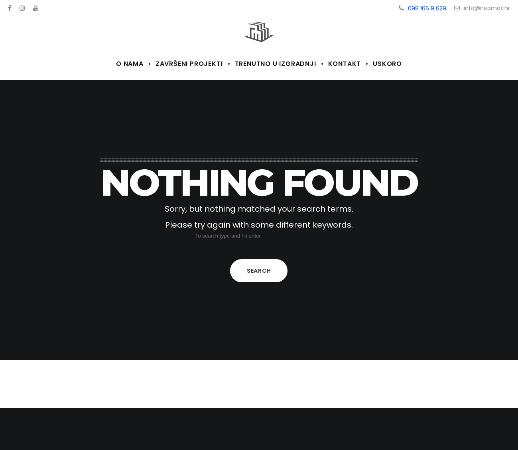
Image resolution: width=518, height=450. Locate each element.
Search (259, 271)
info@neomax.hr (482, 8)
